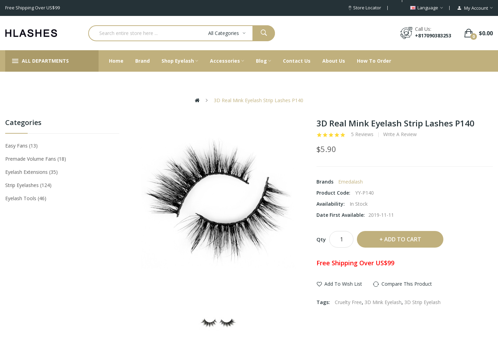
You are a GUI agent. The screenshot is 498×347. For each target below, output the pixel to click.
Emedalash (350, 181)
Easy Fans (21, 145)
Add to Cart (402, 239)
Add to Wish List (343, 284)
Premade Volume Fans (35, 158)
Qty (321, 239)
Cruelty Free (348, 302)
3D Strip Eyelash (422, 302)
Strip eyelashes (28, 185)
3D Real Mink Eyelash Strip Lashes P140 (257, 100)
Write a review (400, 134)
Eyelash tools (25, 198)
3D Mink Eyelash (383, 302)
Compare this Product (406, 284)
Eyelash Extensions (31, 172)
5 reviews (362, 134)
